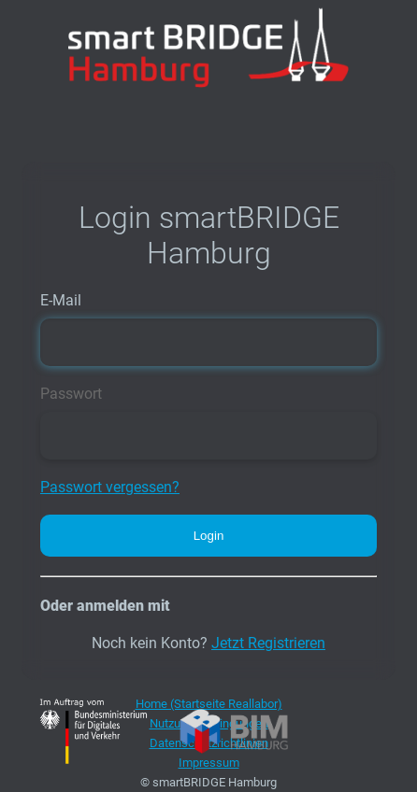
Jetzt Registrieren (268, 643)
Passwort (71, 394)
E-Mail (60, 300)
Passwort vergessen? (110, 487)
